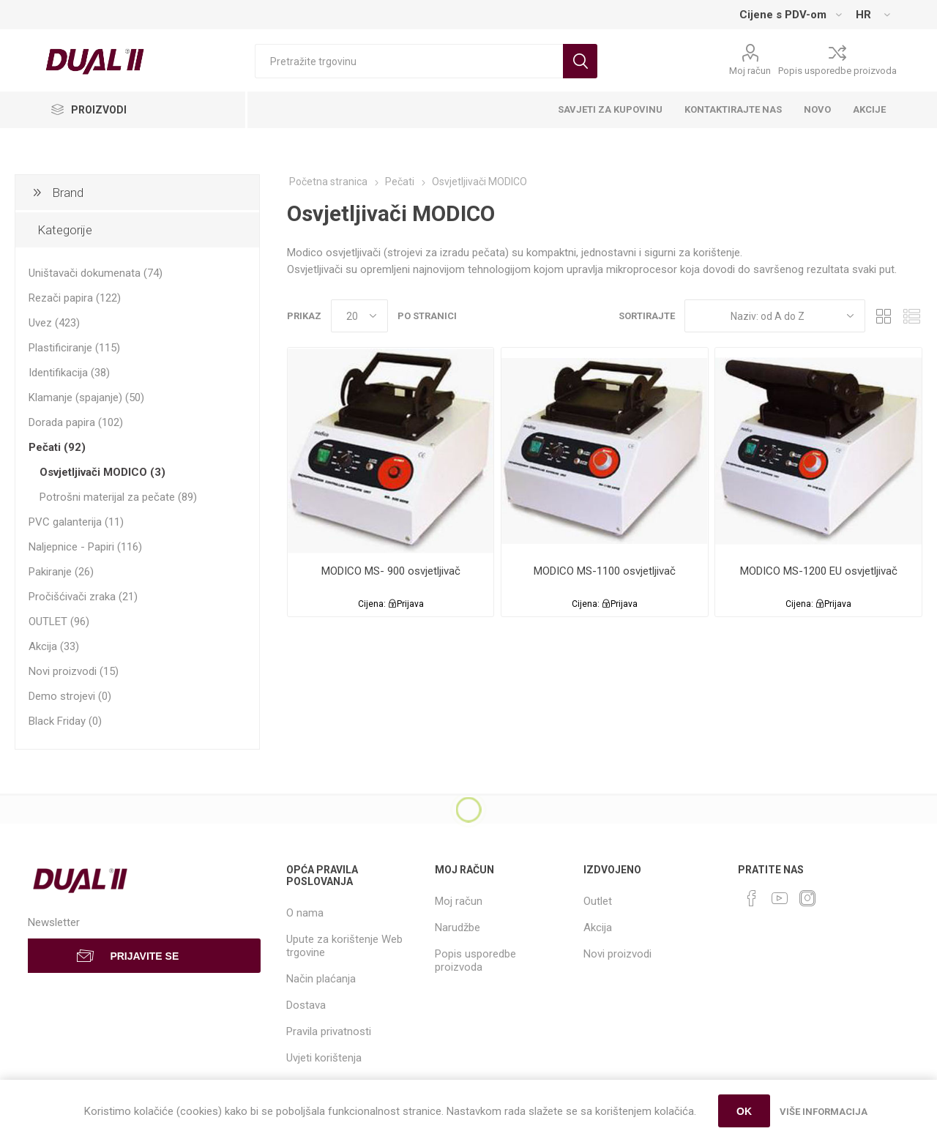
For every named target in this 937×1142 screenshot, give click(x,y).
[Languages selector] (872, 14)
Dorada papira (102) (76, 422)
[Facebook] (752, 898)
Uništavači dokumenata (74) (96, 273)
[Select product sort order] (774, 315)
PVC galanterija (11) (76, 522)
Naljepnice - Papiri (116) (85, 546)
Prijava (410, 604)
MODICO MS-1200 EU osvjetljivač (818, 571)
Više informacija (823, 1111)
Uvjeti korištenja (324, 1057)
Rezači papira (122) (75, 298)
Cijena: (372, 604)
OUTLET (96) (59, 621)
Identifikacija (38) (69, 372)
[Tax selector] (790, 14)
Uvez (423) (54, 322)
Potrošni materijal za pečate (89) (118, 497)
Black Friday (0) (65, 721)
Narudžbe (457, 927)
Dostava (306, 1005)
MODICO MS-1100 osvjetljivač (605, 571)
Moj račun (750, 70)
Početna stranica (328, 181)
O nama (305, 912)
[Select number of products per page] (359, 315)
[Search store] (409, 61)
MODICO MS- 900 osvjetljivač (390, 571)
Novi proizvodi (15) (74, 671)
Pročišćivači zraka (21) (83, 596)
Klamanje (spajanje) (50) (86, 397)
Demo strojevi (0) (70, 696)
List (911, 315)
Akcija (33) (54, 646)
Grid (884, 315)
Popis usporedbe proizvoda (837, 70)
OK (744, 1111)
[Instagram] (807, 898)
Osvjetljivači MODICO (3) (102, 472)
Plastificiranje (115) (74, 347)
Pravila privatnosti (328, 1031)
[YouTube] (779, 898)
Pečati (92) (57, 447)
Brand (67, 192)
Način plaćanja (321, 978)
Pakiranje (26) (61, 571)
